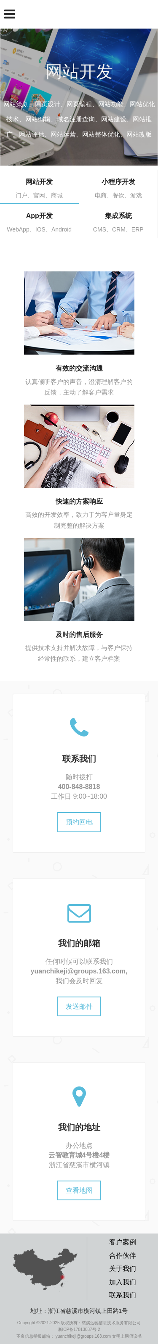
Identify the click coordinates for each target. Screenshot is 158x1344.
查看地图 (79, 1190)
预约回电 (79, 822)
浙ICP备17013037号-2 (79, 1329)
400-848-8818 (79, 786)
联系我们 (122, 1295)
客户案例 (122, 1242)
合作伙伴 (122, 1255)
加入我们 (122, 1282)
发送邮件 (79, 1006)
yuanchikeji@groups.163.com (78, 971)
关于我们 (122, 1268)
